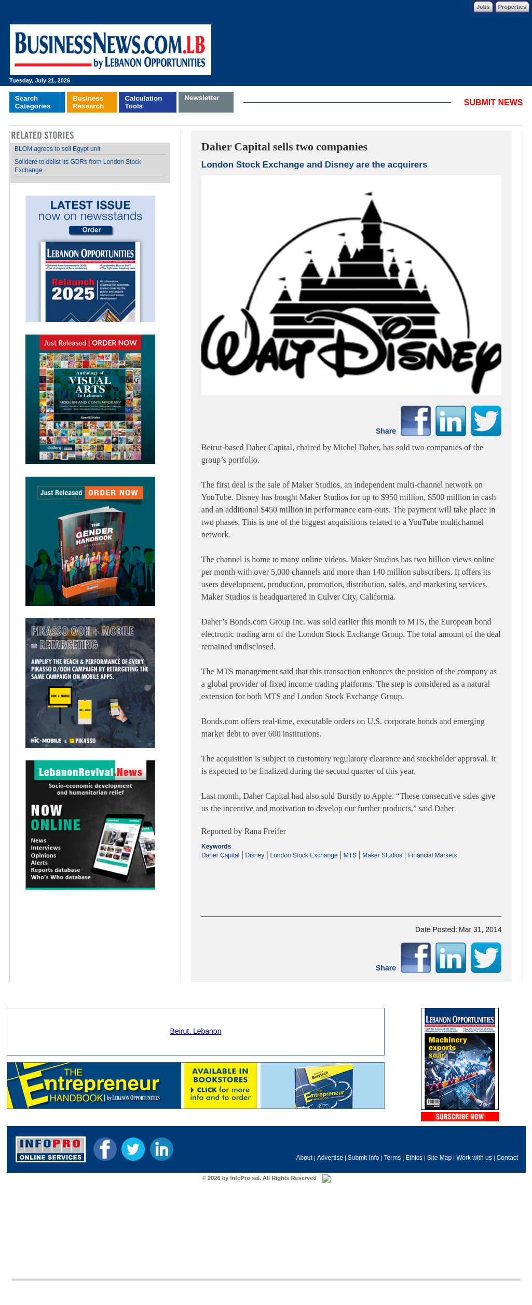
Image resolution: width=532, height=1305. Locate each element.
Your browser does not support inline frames (90, 517)
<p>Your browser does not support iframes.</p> (351, 879)
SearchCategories (33, 102)
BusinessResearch (88, 102)
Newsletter (201, 98)
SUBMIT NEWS (493, 102)
